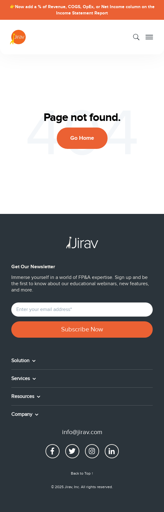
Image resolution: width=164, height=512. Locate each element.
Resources (23, 396)
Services (21, 378)
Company (22, 414)
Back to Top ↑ (82, 473)
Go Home (82, 138)
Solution (21, 360)
